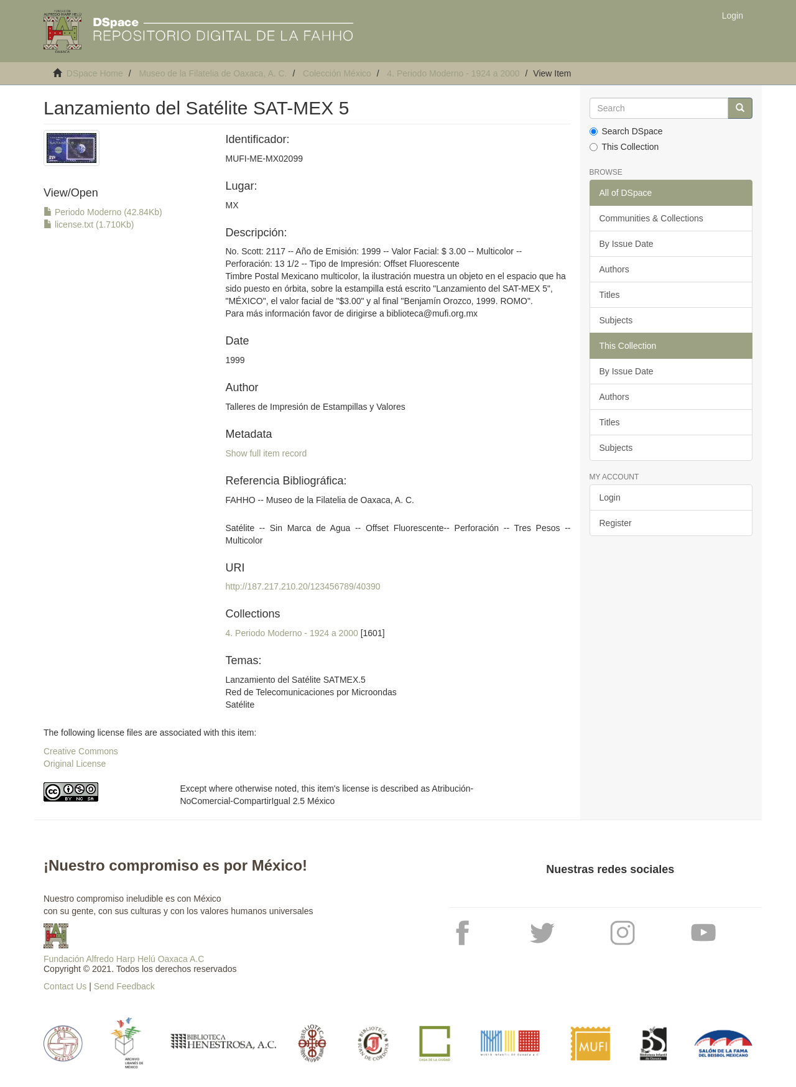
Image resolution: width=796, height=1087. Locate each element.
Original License (75, 764)
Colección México (337, 73)
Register (615, 523)
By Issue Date (626, 244)
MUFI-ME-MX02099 (263, 159)
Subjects (616, 320)
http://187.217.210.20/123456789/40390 (302, 586)
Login (610, 497)
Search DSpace (626, 131)
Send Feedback (124, 986)
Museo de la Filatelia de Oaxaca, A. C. (213, 73)
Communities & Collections (651, 218)
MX (231, 205)
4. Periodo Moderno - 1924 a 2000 (453, 73)
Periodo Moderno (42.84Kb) (103, 212)
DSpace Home (95, 73)
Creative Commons (81, 751)
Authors (614, 269)
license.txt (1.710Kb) (89, 224)
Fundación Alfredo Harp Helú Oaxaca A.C (124, 959)
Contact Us (65, 986)
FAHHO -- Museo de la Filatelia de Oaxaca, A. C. (319, 500)
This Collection (624, 147)
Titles (609, 295)
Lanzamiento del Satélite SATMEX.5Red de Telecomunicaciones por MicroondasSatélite (310, 692)
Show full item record (266, 453)
